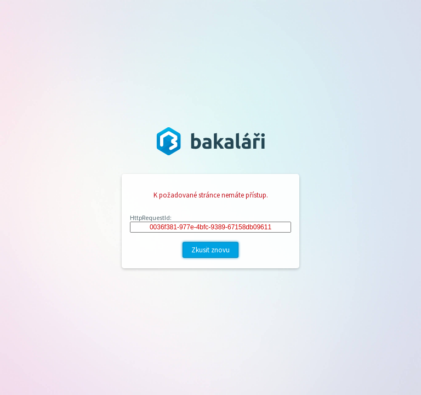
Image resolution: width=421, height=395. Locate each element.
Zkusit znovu (210, 250)
